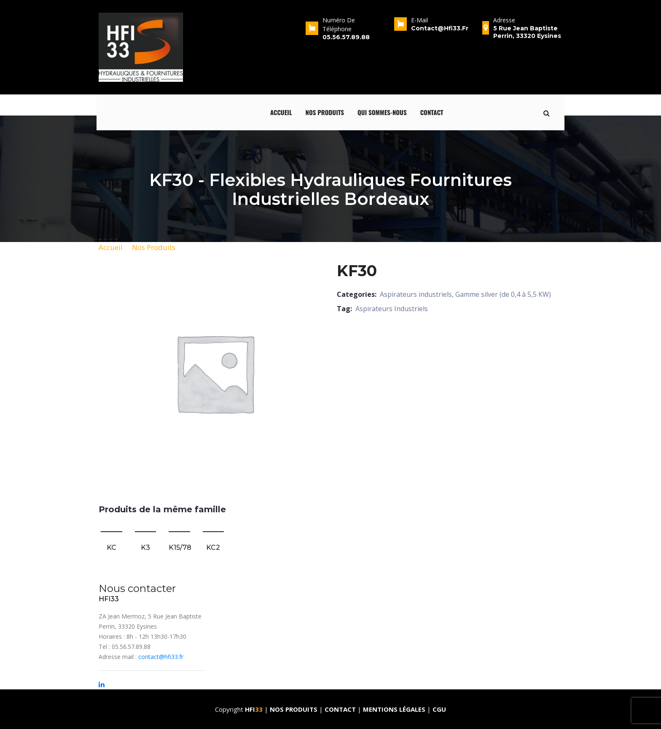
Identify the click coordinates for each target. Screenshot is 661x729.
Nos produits (325, 112)
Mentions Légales (394, 709)
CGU (439, 709)
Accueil (281, 112)
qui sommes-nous (382, 112)
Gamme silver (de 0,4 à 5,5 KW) (503, 294)
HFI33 (109, 599)
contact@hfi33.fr (160, 657)
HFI (254, 709)
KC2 (213, 547)
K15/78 (180, 547)
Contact (431, 112)
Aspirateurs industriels (416, 294)
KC (111, 547)
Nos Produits (153, 247)
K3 (145, 547)
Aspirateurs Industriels (391, 308)
